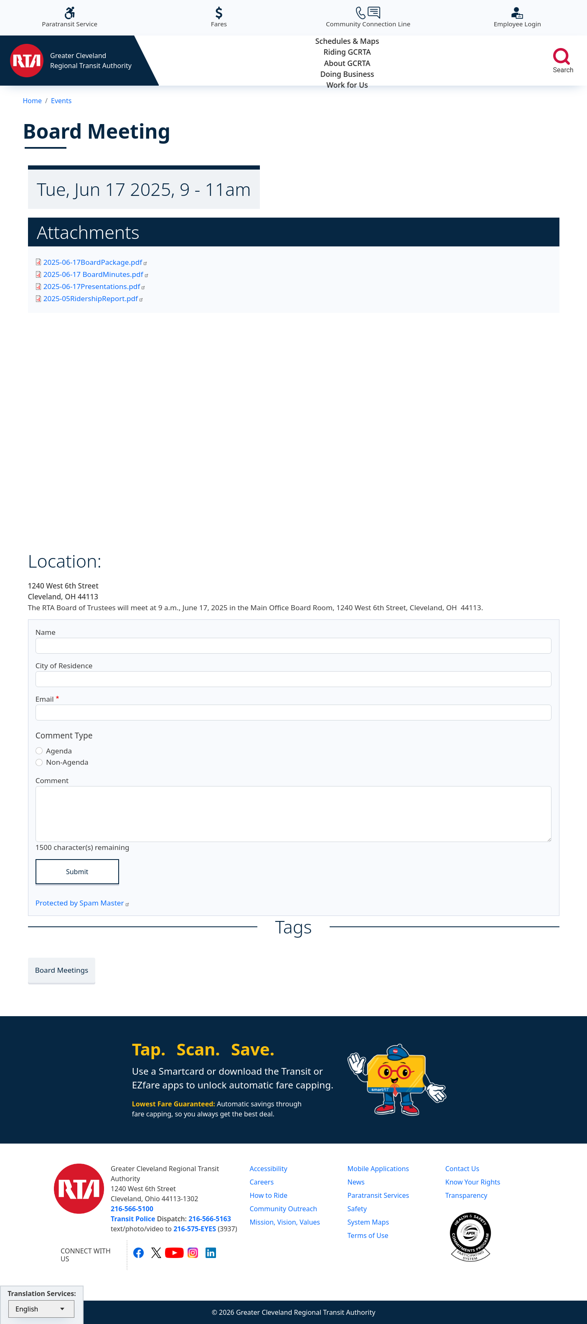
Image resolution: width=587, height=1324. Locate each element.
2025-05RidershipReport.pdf (93, 298)
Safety (357, 1208)
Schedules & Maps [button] (197, 61)
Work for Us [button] (497, 61)
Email (45, 699)
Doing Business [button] (423, 61)
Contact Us (462, 1168)
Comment (52, 780)
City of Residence (64, 665)
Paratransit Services (378, 1195)
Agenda (59, 751)
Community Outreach (283, 1208)
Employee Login (517, 17)
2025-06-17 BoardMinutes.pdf (96, 274)
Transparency (466, 1195)
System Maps (368, 1222)
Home (32, 100)
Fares (219, 17)
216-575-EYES (194, 1228)
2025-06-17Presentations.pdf (94, 286)
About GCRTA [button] (347, 61)
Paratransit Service (69, 17)
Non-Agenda (67, 762)
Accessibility (268, 1168)
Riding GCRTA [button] (271, 61)
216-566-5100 (132, 1208)
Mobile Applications (378, 1168)
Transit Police (133, 1218)
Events (61, 100)
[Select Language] (41, 1309)
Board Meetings (62, 970)
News (356, 1182)
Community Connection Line (368, 17)
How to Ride (268, 1195)
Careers (261, 1182)
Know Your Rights (473, 1182)
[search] (561, 56)
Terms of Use (368, 1235)
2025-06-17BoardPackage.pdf (95, 262)
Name (46, 632)
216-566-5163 (209, 1218)
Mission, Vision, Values (284, 1222)
